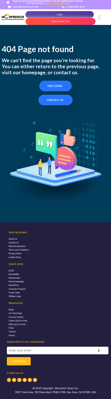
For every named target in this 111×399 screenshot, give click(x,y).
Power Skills (14, 292)
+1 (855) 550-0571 (75, 7)
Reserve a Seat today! (56, 3)
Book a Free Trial (60, 21)
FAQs (11, 328)
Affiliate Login (15, 296)
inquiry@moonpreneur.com (26, 7)
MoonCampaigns (16, 281)
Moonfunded (14, 278)
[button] (99, 17)
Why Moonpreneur (17, 246)
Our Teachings (15, 313)
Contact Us (54, 99)
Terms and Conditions (19, 250)
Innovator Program (17, 289)
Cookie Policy (15, 257)
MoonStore (14, 285)
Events (12, 335)
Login (60, 14)
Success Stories (16, 317)
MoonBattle (14, 274)
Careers (12, 331)
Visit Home (54, 85)
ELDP (11, 270)
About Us (13, 239)
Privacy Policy (15, 253)
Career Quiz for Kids (18, 321)
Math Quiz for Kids (17, 324)
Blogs (11, 309)
